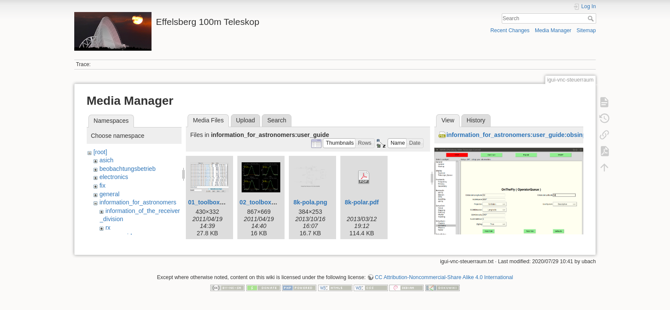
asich (107, 160)
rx (108, 227)
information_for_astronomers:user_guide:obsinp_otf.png (528, 134)
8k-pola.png (310, 202)
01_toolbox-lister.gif (216, 202)
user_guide (120, 236)
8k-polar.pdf (362, 202)
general (110, 194)
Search (592, 18)
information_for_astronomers (138, 202)
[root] (100, 152)
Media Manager (553, 30)
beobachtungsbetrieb (128, 168)
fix (103, 185)
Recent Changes (509, 30)
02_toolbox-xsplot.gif (270, 202)
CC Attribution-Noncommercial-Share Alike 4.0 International (444, 282)
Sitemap (586, 30)
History (476, 120)
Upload (245, 120)
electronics (114, 176)
